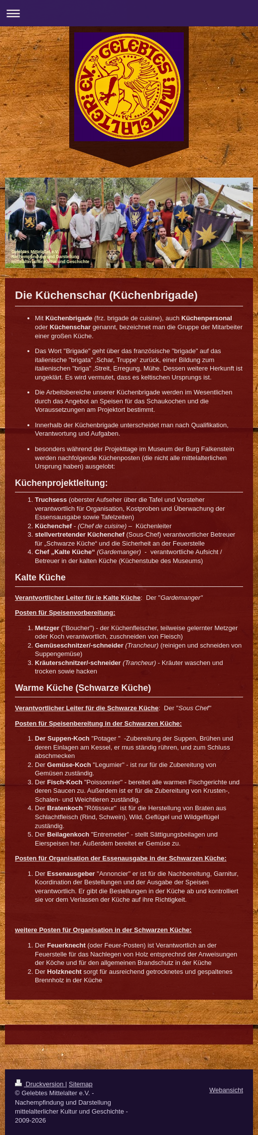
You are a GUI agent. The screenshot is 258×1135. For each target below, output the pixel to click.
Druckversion (40, 1084)
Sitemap (81, 1084)
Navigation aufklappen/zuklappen (129, 13)
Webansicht (226, 1090)
